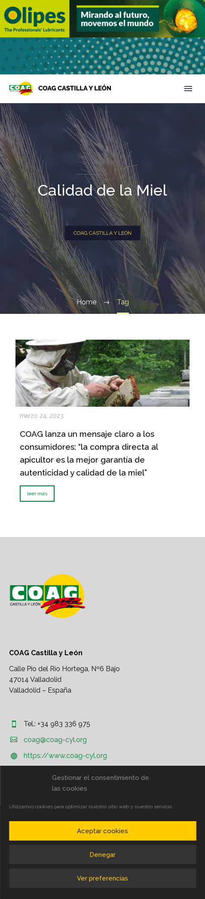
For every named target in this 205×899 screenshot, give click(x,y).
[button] (102, 18)
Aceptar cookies (102, 831)
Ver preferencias (102, 878)
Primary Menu (188, 88)
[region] (102, 18)
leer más (37, 494)
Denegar (102, 855)
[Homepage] (60, 88)
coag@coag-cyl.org (55, 740)
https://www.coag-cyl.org (65, 756)
